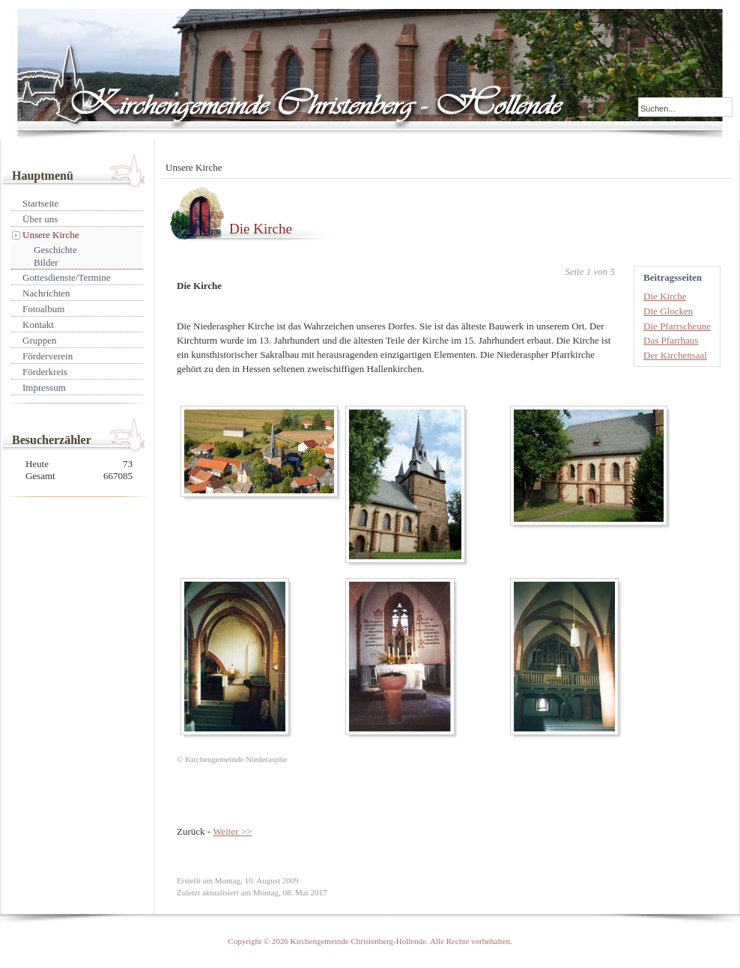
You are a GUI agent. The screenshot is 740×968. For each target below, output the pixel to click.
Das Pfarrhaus (670, 340)
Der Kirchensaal (675, 355)
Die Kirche (260, 229)
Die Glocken (668, 311)
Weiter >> (232, 831)
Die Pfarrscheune (677, 326)
